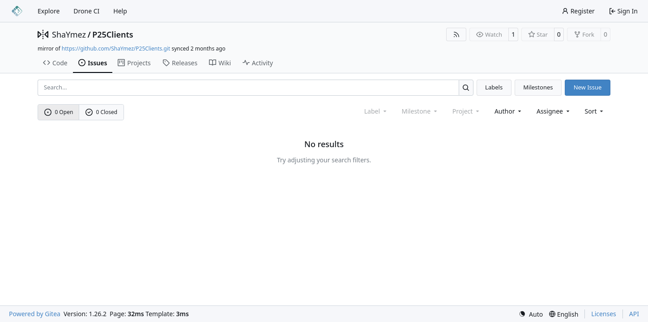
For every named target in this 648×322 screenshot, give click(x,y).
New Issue (588, 87)
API (634, 313)
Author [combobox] (509, 111)
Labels (494, 87)
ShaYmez (69, 34)
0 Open (58, 112)
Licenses (603, 313)
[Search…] (466, 87)
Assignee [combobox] (554, 111)
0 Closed (101, 112)
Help (120, 11)
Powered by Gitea (34, 313)
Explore (49, 11)
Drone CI (86, 11)
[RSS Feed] (456, 34)
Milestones (538, 87)
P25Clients (112, 34)
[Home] (17, 11)
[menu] (595, 111)
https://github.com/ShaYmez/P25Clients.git (116, 48)
